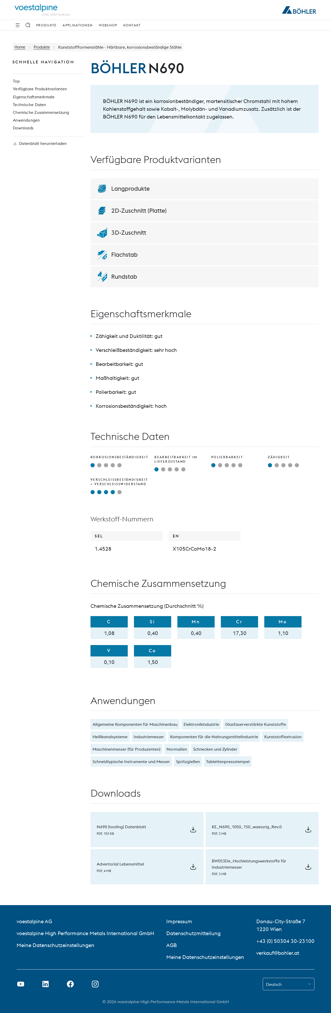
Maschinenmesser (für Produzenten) (126, 749)
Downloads (23, 132)
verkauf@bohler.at (277, 953)
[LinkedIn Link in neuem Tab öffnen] (45, 984)
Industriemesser (149, 736)
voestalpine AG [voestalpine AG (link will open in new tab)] (34, 921)
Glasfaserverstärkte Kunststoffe (255, 724)
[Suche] (28, 25)
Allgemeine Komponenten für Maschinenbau (135, 724)
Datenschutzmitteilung (193, 933)
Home (20, 47)
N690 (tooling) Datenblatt (121, 826)
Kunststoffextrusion (283, 736)
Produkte (46, 25)
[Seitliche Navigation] (17, 25)
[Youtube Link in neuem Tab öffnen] (21, 984)
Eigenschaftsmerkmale (34, 98)
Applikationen (78, 25)
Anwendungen (26, 123)
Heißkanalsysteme (110, 736)
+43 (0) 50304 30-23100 (285, 941)
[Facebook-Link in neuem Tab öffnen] (70, 984)
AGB (171, 945)
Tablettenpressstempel (228, 761)
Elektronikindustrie (201, 724)
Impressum (179, 921)
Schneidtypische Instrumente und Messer (131, 761)
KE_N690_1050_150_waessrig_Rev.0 (247, 826)
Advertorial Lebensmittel (120, 864)
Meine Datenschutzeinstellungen (55, 945)
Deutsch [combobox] (274, 984)
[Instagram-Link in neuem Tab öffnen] (95, 984)
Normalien (177, 749)
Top (15, 82)
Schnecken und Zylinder (215, 749)
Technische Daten (29, 107)
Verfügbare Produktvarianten (40, 90)
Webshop (108, 25)
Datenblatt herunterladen (40, 148)
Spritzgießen (188, 761)
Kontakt (132, 25)
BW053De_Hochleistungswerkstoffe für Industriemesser (249, 864)
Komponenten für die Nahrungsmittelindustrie (214, 736)
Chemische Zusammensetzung (41, 115)
